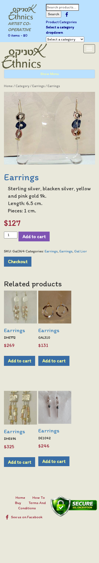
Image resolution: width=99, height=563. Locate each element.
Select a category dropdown (60, 30)
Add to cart (34, 236)
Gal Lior (80, 251)
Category (22, 86)
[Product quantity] (10, 235)
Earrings (38, 86)
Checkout (17, 261)
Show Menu (49, 74)
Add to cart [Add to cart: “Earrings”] (19, 360)
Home (8, 86)
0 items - (17, 35)
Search (53, 14)
